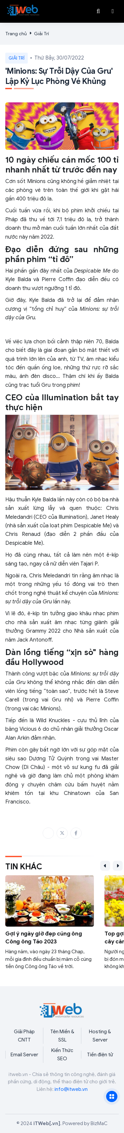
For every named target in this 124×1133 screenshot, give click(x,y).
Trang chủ (16, 34)
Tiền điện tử (100, 1055)
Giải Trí (41, 34)
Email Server (24, 1055)
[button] (113, 11)
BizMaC (99, 1123)
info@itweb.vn (71, 1089)
